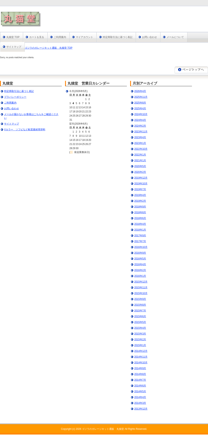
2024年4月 (140, 120)
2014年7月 (140, 379)
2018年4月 (140, 224)
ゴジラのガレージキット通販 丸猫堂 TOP (48, 47)
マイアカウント (84, 37)
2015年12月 (140, 281)
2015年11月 (140, 287)
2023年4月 (140, 137)
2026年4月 (140, 91)
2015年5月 (140, 322)
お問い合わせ (149, 37)
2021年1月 (140, 160)
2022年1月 (140, 154)
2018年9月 (140, 206)
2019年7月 (140, 189)
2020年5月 (140, 166)
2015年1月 (140, 345)
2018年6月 (140, 218)
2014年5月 (140, 391)
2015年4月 (140, 327)
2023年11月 (140, 131)
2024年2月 (140, 125)
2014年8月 (140, 374)
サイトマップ (13, 46)
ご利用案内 (60, 37)
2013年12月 (140, 408)
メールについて (175, 37)
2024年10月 (140, 114)
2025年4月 (140, 108)
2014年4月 (140, 397)
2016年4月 (140, 264)
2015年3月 (140, 333)
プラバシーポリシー (15, 96)
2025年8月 (140, 102)
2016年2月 (140, 270)
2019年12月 (140, 177)
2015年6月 (140, 316)
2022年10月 (140, 148)
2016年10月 (140, 247)
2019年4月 (140, 195)
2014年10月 (140, 362)
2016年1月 (140, 275)
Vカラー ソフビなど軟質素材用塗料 (24, 129)
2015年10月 (140, 293)
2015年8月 (140, 304)
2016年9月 (140, 252)
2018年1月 (140, 229)
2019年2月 (140, 200)
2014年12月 (140, 351)
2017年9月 (140, 235)
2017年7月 (140, 241)
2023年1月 (140, 143)
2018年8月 (140, 212)
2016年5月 (140, 258)
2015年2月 (140, 339)
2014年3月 (140, 403)
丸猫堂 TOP (13, 37)
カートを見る (36, 37)
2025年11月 (140, 96)
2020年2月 (140, 172)
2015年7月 (140, 310)
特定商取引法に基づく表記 (117, 37)
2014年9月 (140, 368)
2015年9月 (140, 299)
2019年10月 (140, 183)
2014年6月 (140, 385)
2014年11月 (140, 356)
